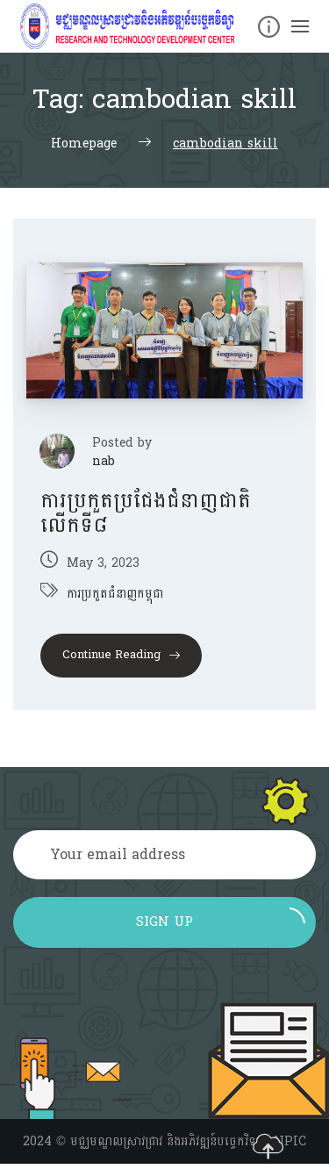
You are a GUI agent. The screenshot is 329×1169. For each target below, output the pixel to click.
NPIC (290, 1141)
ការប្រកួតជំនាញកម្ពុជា (115, 593)
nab (103, 461)
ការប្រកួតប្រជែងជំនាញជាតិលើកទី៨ (145, 513)
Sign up (220, 920)
